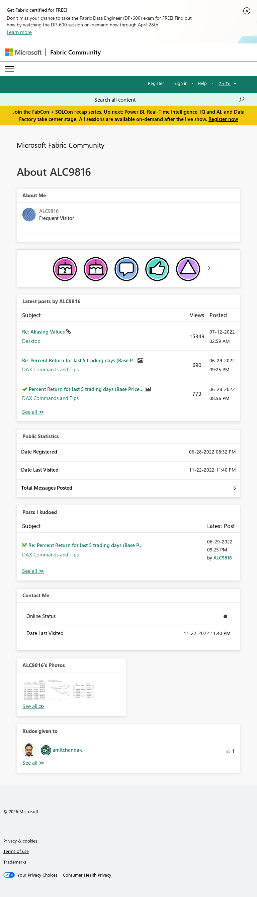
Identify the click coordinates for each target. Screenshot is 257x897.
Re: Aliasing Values (44, 331)
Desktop (31, 341)
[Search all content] (169, 99)
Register (156, 83)
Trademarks (14, 862)
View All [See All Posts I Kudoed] (33, 571)
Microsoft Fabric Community (60, 144)
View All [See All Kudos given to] (33, 763)
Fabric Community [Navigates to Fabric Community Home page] (75, 52)
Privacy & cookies (20, 841)
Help (202, 83)
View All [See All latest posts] (33, 412)
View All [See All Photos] (33, 706)
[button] (34, 689)
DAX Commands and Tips (50, 369)
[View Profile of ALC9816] (222, 557)
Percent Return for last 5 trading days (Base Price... (87, 389)
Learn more (19, 32)
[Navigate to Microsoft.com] (23, 52)
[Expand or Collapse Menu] (9, 69)
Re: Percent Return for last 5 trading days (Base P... (80, 360)
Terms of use (16, 851)
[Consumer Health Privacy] (87, 875)
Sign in (180, 83)
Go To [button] (225, 83)
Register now (223, 119)
